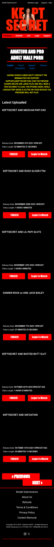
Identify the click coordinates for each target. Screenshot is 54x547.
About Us (27, 497)
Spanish (32, 65)
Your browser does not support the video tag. (27, 126)
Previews (7, 36)
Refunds (27, 502)
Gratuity (19, 36)
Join (28, 36)
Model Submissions (9, 3)
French (21, 65)
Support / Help (46, 3)
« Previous (21, 476)
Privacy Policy (27, 512)
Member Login (33, 3)
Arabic (32, 68)
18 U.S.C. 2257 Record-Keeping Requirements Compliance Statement (27, 539)
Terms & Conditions (27, 507)
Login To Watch (39, 154)
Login (37, 36)
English (10, 65)
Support (47, 36)
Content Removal (27, 517)
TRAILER (13, 154)
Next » (37, 482)
